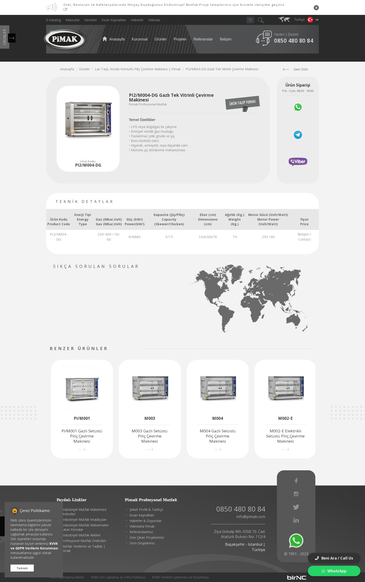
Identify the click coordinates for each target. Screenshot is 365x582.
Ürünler (161, 39)
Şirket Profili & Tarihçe (146, 509)
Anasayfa (113, 39)
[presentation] (126, 349)
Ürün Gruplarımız (142, 543)
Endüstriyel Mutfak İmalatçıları (84, 519)
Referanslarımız (141, 532)
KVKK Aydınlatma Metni (67, 577)
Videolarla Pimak (142, 526)
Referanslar (203, 39)
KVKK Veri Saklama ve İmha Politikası (118, 577)
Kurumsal (140, 39)
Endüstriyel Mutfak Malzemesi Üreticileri (84, 511)
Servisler (90, 20)
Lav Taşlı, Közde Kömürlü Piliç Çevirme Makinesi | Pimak (138, 69)
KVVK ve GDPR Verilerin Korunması (34, 545)
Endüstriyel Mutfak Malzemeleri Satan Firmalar (85, 527)
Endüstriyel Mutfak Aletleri (80, 535)
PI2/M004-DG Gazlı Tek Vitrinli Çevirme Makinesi (222, 69)
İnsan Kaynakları (114, 20)
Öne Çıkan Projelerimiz (147, 537)
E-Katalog (53, 20)
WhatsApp (334, 570)
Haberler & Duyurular (146, 520)
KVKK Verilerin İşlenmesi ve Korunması (180, 577)
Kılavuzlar (72, 20)
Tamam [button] (22, 568)
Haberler (137, 20)
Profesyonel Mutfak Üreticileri (83, 540)
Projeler (180, 39)
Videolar (154, 20)
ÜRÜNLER (4, 37)
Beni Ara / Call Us (334, 558)
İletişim (225, 39)
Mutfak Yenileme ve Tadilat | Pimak (83, 548)
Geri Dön (297, 69)
